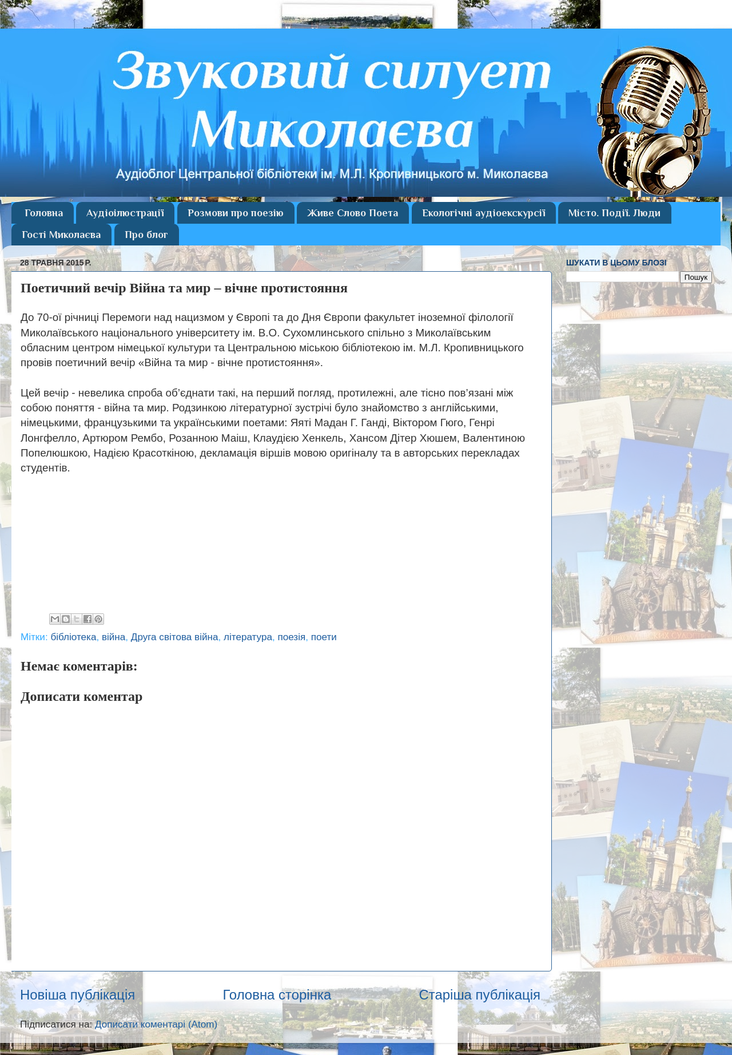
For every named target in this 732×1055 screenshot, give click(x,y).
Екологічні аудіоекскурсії (483, 213)
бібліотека (73, 637)
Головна (44, 213)
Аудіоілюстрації (125, 213)
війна (113, 637)
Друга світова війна (174, 637)
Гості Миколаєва (61, 234)
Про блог (146, 234)
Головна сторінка (276, 994)
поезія (291, 637)
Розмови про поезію (236, 213)
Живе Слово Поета (352, 213)
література (248, 637)
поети (324, 637)
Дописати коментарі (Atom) (156, 1024)
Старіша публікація (479, 994)
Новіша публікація (77, 994)
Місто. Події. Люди (614, 213)
